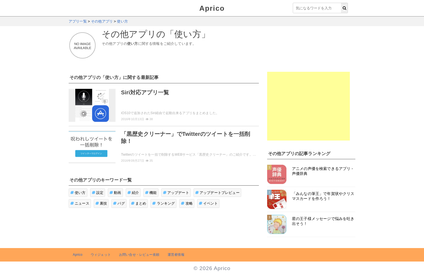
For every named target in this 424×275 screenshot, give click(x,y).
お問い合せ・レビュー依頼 (139, 255)
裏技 (101, 203)
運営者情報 (176, 255)
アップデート (176, 193)
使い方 (78, 193)
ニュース (79, 203)
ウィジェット (101, 255)
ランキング (163, 203)
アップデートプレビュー (217, 193)
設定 (98, 193)
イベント (208, 203)
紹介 (133, 193)
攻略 (187, 203)
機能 (151, 193)
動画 (115, 193)
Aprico (212, 8)
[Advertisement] (308, 106)
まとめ (138, 203)
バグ (119, 203)
